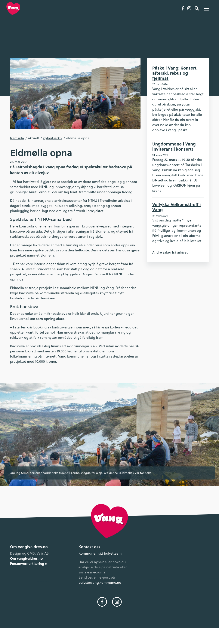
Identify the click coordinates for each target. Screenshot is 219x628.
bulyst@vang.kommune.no (99, 582)
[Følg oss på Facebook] (183, 8)
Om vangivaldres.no (26, 558)
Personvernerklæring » (28, 563)
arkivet (182, 252)
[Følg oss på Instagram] (189, 8)
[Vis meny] (207, 8)
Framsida (17, 138)
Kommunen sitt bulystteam (100, 553)
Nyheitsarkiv (52, 138)
